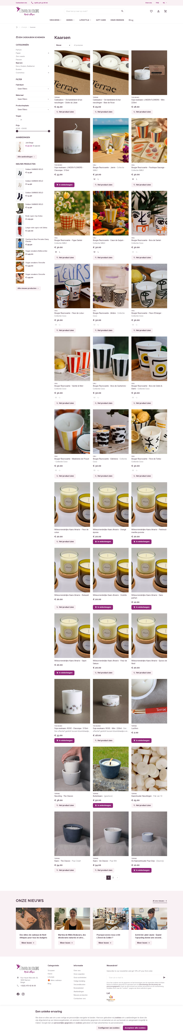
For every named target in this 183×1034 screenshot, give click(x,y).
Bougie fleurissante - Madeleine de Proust (71, 460)
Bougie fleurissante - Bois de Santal (146, 241)
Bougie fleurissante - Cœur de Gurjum (109, 241)
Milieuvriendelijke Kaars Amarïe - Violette (110, 595)
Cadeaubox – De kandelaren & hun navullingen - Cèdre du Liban (68, 101)
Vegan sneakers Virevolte (35, 263)
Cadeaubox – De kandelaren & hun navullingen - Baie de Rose (107, 101)
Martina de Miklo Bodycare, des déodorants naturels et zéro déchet (72, 936)
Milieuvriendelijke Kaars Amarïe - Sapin (70, 661)
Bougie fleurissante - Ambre (109, 314)
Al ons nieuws (158, 901)
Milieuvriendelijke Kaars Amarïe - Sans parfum (147, 596)
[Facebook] (18, 994)
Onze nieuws (30, 900)
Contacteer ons (80, 998)
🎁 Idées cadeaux (55, 980)
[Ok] (164, 977)
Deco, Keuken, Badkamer (25, 66)
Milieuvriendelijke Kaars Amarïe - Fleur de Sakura (110, 662)
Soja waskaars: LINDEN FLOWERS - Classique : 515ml (68, 168)
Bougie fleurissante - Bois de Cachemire (110, 387)
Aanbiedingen (23, 137)
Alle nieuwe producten (28, 288)
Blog (49, 984)
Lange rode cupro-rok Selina (36, 228)
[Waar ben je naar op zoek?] (94, 11)
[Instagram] (23, 994)
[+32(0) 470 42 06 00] (39, 3)
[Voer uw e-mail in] (137, 977)
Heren (50, 974)
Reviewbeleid (78, 988)
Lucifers (134, 728)
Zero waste (20, 56)
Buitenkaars (103, 796)
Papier (18, 53)
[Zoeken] (122, 11)
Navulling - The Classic (63, 796)
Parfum (19, 50)
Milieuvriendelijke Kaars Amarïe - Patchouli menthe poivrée (148, 530)
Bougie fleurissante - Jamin (108, 168)
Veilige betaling (79, 981)
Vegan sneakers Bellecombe (36, 251)
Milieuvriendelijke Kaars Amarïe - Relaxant (71, 595)
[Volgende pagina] (117, 877)
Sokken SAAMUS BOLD (34, 169)
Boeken (19, 69)
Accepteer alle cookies (135, 1028)
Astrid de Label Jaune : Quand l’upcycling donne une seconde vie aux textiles (149, 936)
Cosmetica (20, 73)
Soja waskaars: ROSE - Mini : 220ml (110, 730)
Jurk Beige (29, 143)
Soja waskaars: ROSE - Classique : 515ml (72, 730)
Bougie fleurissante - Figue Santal (68, 241)
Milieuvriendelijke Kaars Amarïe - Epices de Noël (149, 662)
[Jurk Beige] (20, 147)
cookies (118, 1017)
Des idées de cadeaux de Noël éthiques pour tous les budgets (33, 936)
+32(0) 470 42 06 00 (28, 986)
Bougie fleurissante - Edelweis (110, 460)
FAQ (157, 3)
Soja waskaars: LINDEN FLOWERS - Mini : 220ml (148, 101)
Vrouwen (51, 970)
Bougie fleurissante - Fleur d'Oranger (146, 314)
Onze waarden (79, 974)
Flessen (19, 60)
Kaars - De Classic (105, 861)
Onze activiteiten (80, 977)
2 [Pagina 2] (113, 877)
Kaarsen (19, 63)
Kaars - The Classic (67, 861)
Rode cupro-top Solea (33, 216)
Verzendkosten (79, 984)
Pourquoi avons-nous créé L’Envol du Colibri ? (108, 936)
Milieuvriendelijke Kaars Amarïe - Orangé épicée (109, 530)
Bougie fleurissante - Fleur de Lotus (69, 314)
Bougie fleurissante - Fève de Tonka (146, 460)
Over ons (148, 3)
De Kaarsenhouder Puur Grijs (147, 861)
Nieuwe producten (25, 164)
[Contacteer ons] (21, 3)
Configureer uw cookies (109, 1028)
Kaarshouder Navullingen (146, 796)
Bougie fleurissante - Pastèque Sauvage (148, 168)
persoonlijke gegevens (63, 1023)
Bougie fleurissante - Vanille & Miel (69, 387)
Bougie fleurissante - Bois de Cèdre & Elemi (146, 387)
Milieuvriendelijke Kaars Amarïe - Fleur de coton (71, 530)
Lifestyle (24, 27)
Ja (21, 120)
